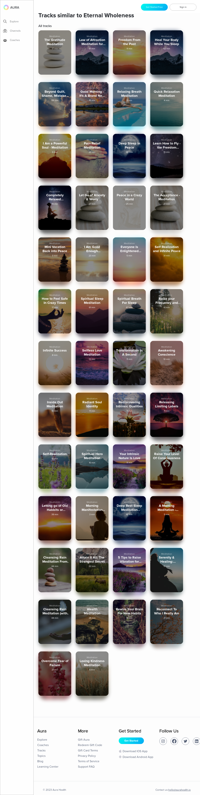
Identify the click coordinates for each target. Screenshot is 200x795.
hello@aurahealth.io (179, 789)
